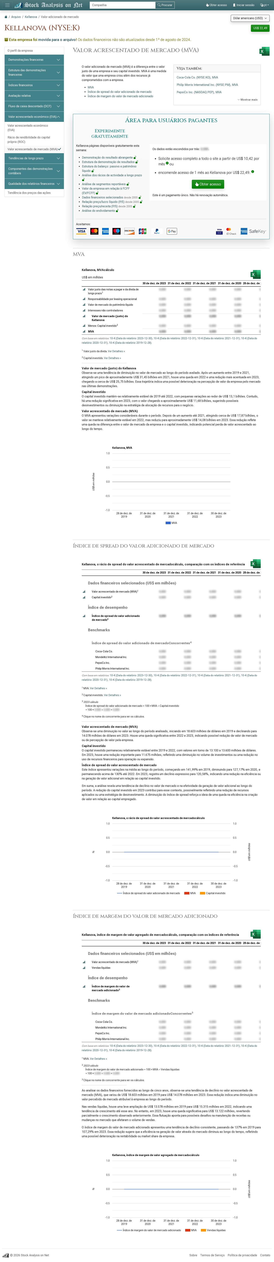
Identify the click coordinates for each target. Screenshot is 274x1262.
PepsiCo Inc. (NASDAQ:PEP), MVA (199, 92)
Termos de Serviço (212, 1255)
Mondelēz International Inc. (111, 657)
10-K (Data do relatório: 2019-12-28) (130, 342)
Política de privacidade (242, 1255)
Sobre (193, 1255)
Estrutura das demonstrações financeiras (27, 72)
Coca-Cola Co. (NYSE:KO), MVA (197, 77)
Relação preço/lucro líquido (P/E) (112, 202)
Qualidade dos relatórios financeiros (31, 184)
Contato (265, 1255)
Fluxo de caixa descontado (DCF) (29, 106)
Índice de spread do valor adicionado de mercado (120, 92)
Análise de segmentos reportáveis (105, 184)
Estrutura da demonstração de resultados (110, 162)
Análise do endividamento (100, 210)
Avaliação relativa (19, 95)
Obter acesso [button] (208, 184)
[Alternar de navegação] (7, 5)
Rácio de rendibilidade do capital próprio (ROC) (29, 140)
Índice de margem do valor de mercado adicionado (120, 96)
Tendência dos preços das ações (29, 193)
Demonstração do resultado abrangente (109, 157)
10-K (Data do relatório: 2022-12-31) (175, 338)
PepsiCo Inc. (102, 662)
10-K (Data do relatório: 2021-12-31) (218, 338)
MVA (91, 87)
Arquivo (16, 17)
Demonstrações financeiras (25, 59)
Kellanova (31, 17)
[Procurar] (122, 5)
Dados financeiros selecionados (111, 197)
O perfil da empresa (20, 50)
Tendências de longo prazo (26, 158)
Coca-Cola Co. (104, 651)
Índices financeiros (20, 85)
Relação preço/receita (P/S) (109, 206)
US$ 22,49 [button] (260, 28)
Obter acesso (216, 5)
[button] (167, 164)
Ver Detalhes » (116, 351)
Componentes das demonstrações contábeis (30, 171)
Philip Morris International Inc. (112, 668)
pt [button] (263, 5)
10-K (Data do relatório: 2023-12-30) (131, 338)
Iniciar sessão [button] (243, 5)
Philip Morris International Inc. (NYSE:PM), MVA (207, 85)
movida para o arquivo (57, 39)
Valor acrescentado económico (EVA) (32, 117)
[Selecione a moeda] (250, 18)
